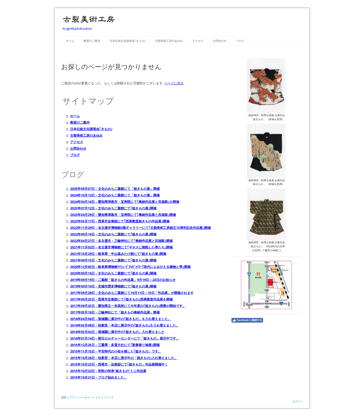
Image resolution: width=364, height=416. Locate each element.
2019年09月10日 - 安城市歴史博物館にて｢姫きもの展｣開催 (113, 286)
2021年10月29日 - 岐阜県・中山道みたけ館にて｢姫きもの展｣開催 (118, 253)
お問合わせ (220, 41)
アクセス (197, 41)
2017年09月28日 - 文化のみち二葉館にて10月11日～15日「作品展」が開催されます (132, 293)
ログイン (297, 401)
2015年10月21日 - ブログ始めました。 (98, 377)
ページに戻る (174, 83)
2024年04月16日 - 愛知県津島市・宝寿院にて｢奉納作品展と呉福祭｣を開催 (124, 201)
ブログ (240, 41)
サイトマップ (105, 397)
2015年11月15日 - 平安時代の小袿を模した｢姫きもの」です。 (115, 351)
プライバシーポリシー (82, 397)
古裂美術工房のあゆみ (169, 41)
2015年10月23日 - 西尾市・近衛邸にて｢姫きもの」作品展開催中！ (119, 364)
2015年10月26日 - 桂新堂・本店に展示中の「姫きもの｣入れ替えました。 (124, 358)
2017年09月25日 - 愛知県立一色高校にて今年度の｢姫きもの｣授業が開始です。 (128, 306)
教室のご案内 (92, 41)
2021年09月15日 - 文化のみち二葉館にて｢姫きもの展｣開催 (113, 260)
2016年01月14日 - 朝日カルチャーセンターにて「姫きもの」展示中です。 (124, 338)
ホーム (70, 41)
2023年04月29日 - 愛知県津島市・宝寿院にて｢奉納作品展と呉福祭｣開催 (123, 214)
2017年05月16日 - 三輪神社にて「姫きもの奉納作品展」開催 (115, 312)
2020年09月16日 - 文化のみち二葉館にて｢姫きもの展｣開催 (113, 273)
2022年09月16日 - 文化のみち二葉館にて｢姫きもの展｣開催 (113, 234)
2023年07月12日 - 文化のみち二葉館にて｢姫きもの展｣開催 (113, 208)
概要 (63, 397)
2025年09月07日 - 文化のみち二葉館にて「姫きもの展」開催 (115, 188)
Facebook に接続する (247, 320)
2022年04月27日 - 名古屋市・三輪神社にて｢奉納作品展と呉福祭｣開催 (121, 240)
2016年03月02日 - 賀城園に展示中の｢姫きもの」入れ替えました (117, 332)
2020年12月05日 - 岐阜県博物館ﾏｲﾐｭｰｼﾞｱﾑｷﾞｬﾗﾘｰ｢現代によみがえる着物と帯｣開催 (130, 266)
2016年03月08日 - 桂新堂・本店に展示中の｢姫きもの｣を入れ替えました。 (124, 325)
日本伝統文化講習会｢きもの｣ (128, 41)
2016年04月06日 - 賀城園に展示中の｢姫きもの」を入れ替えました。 (120, 319)
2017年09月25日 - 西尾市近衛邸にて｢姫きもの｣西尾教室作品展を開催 (121, 299)
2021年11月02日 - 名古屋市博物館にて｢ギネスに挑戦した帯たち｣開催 (121, 247)
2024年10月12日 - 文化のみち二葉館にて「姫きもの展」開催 (115, 195)
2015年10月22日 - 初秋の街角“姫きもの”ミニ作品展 (108, 371)
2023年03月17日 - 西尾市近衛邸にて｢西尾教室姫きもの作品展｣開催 (119, 221)
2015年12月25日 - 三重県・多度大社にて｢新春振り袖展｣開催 (115, 345)
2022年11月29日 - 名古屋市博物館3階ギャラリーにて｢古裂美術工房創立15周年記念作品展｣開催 (140, 227)
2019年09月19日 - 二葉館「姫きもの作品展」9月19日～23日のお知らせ (123, 279)
